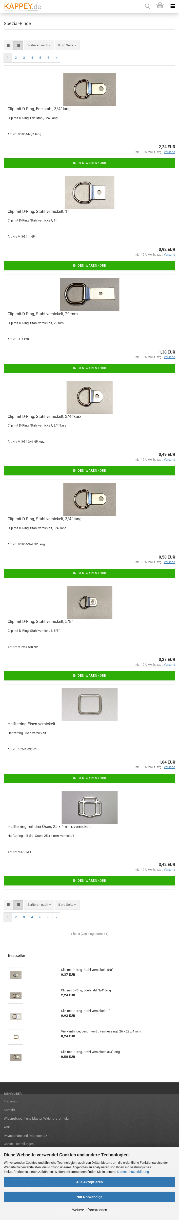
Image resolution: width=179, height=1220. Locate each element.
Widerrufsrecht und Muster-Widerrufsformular (37, 1118)
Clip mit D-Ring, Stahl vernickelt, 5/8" (40, 621)
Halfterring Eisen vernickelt (31, 724)
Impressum (12, 1101)
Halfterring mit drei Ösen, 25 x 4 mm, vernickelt (49, 826)
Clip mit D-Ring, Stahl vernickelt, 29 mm (43, 313)
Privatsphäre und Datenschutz (25, 1136)
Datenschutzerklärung (133, 1172)
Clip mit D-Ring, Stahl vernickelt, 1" (38, 211)
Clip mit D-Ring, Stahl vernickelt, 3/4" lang (45, 518)
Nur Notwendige (89, 1197)
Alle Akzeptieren (89, 1182)
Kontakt (9, 1110)
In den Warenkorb (89, 163)
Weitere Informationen (89, 1210)
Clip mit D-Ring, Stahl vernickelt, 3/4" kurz (44, 416)
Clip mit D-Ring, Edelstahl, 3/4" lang (39, 108)
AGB (7, 1127)
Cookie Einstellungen (19, 1144)
